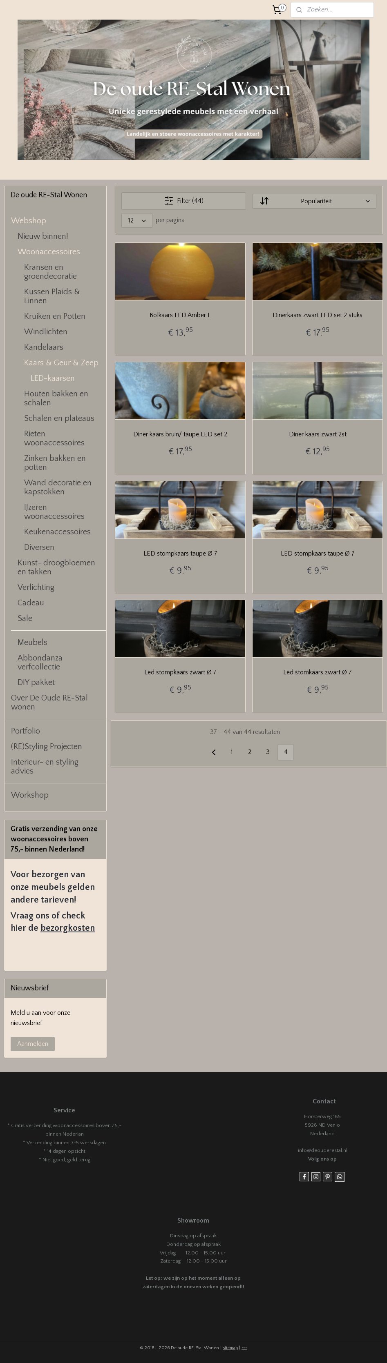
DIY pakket (36, 682)
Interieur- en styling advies (44, 767)
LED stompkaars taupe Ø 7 (180, 553)
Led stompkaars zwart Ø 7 (180, 672)
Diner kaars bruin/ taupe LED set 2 (180, 434)
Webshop (28, 220)
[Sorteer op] (314, 201)
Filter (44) (183, 201)
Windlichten (45, 331)
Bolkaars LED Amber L (180, 315)
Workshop (30, 795)
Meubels (32, 642)
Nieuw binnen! (43, 236)
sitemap (230, 1347)
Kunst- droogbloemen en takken (56, 567)
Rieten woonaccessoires (54, 438)
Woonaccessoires (49, 251)
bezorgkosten (67, 928)
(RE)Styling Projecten (46, 746)
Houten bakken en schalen (56, 398)
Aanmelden (32, 1043)
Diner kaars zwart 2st (317, 434)
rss (244, 1347)
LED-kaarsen (53, 378)
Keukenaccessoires (57, 531)
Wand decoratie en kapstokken (58, 487)
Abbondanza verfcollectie (40, 662)
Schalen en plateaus (59, 418)
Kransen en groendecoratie (50, 272)
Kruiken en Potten (54, 316)
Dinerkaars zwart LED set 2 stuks (317, 315)
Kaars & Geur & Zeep (61, 362)
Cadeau (31, 602)
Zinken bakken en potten (55, 463)
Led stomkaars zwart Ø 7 (317, 672)
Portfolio (25, 731)
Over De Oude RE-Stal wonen (49, 703)
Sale (25, 618)
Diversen (39, 547)
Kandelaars (43, 347)
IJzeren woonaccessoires (54, 512)
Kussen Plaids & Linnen (52, 296)
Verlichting (36, 587)
